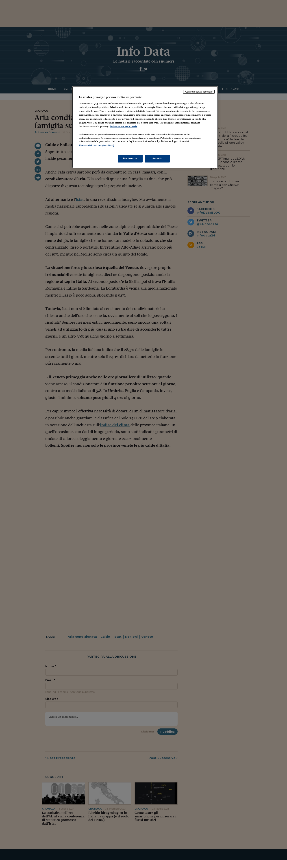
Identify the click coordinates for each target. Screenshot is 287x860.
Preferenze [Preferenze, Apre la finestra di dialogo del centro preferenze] (130, 158)
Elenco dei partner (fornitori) (96, 145)
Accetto (157, 158)
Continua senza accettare (199, 91)
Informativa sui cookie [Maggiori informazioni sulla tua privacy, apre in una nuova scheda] (123, 126)
